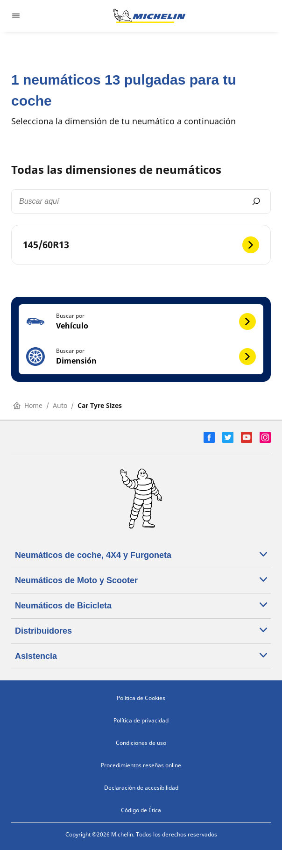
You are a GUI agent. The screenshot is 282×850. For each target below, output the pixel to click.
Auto (60, 405)
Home (27, 405)
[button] (141, 321)
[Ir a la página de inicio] (149, 15)
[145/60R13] (141, 245)
